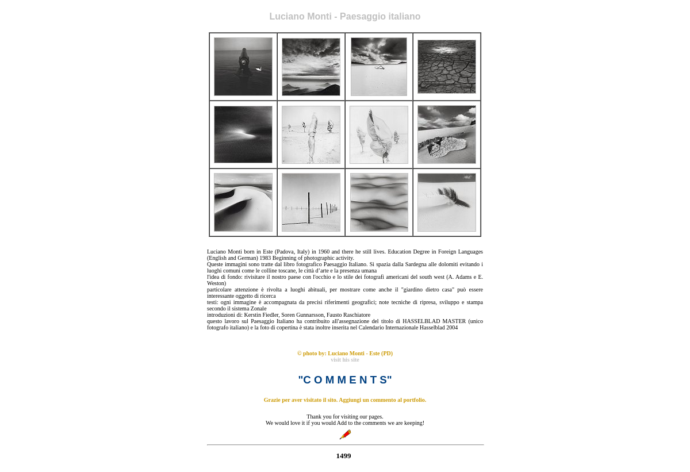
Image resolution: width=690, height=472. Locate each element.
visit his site (345, 359)
